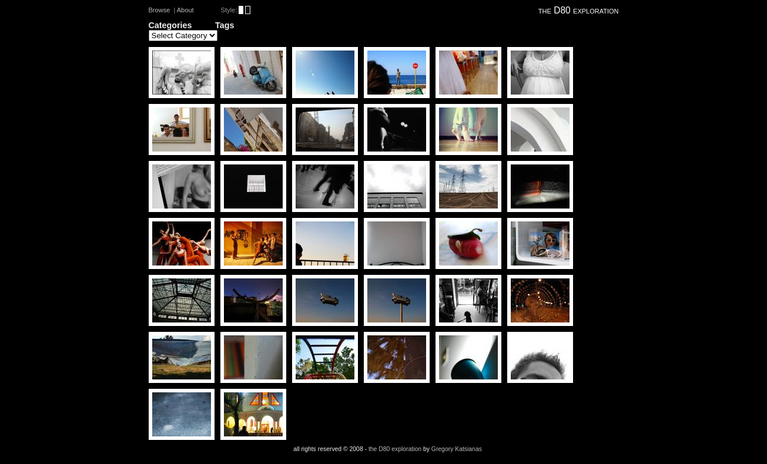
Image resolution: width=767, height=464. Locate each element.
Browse (159, 10)
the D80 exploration (578, 10)
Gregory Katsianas (456, 449)
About (185, 10)
